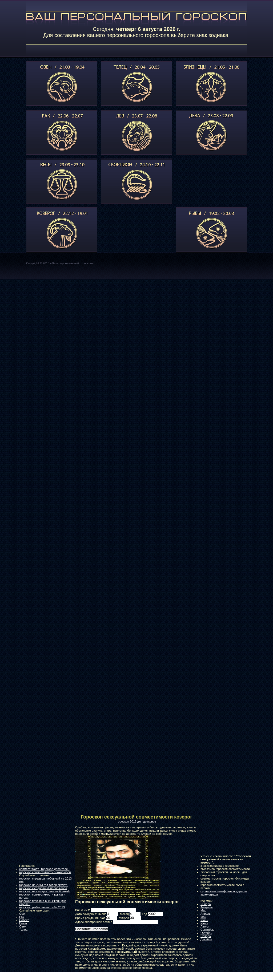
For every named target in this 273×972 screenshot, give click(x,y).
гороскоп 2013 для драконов (136, 821)
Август (205, 926)
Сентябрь (207, 929)
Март (204, 910)
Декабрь (206, 939)
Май (203, 916)
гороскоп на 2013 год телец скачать (43, 884)
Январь (205, 904)
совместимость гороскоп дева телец (44, 868)
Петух (23, 923)
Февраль (206, 907)
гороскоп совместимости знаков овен (45, 872)
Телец (23, 929)
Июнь (204, 920)
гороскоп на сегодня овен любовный (44, 891)
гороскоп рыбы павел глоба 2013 (42, 907)
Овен (22, 913)
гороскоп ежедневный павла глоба (43, 888)
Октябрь (206, 932)
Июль (204, 923)
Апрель (205, 913)
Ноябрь (205, 936)
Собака (24, 920)
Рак (21, 916)
